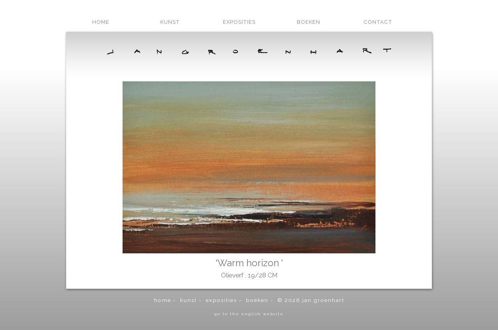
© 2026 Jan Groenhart (310, 300)
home (100, 22)
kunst (170, 22)
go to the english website (249, 313)
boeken (308, 22)
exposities (239, 22)
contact (377, 22)
